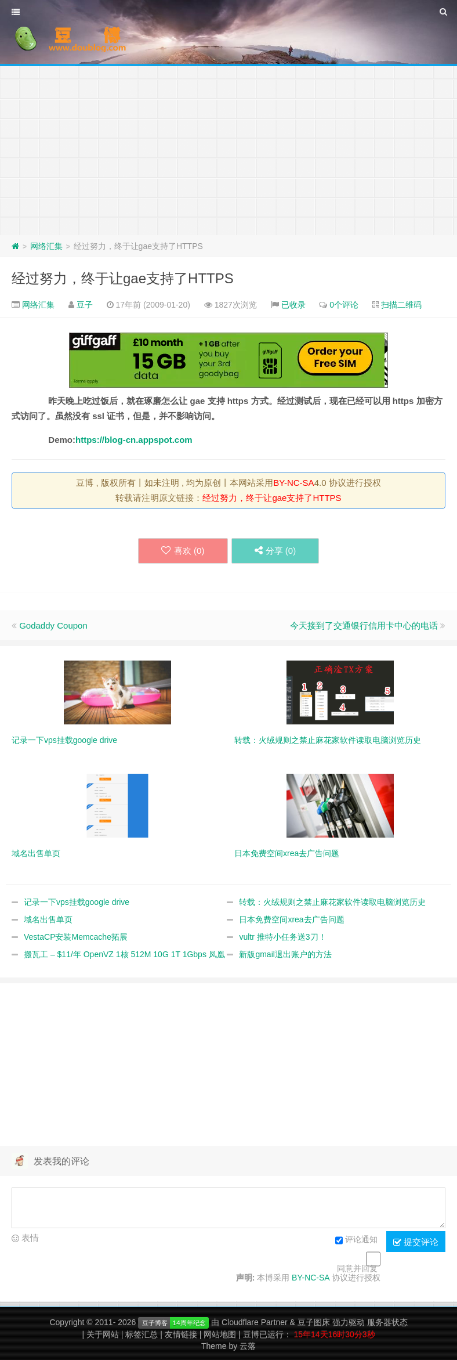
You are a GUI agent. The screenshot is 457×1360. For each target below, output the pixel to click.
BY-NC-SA (293, 483)
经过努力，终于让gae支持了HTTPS (123, 278)
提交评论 (415, 1242)
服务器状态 (387, 1322)
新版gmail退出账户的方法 (285, 954)
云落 (248, 1346)
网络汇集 (46, 246)
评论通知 (356, 1240)
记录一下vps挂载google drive (76, 902)
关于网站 (102, 1334)
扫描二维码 (401, 304)
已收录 (293, 304)
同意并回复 (357, 1268)
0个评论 (343, 304)
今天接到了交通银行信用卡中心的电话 (364, 625)
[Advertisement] (228, 148)
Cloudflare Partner (255, 1322)
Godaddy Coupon (53, 625)
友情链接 (181, 1334)
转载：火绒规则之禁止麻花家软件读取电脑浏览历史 (332, 902)
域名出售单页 (48, 919)
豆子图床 (314, 1322)
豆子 (85, 304)
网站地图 (220, 1334)
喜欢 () (182, 550)
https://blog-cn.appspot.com (134, 440)
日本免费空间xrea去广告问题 (291, 919)
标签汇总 (141, 1334)
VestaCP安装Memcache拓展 (76, 936)
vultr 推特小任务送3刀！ (282, 936)
